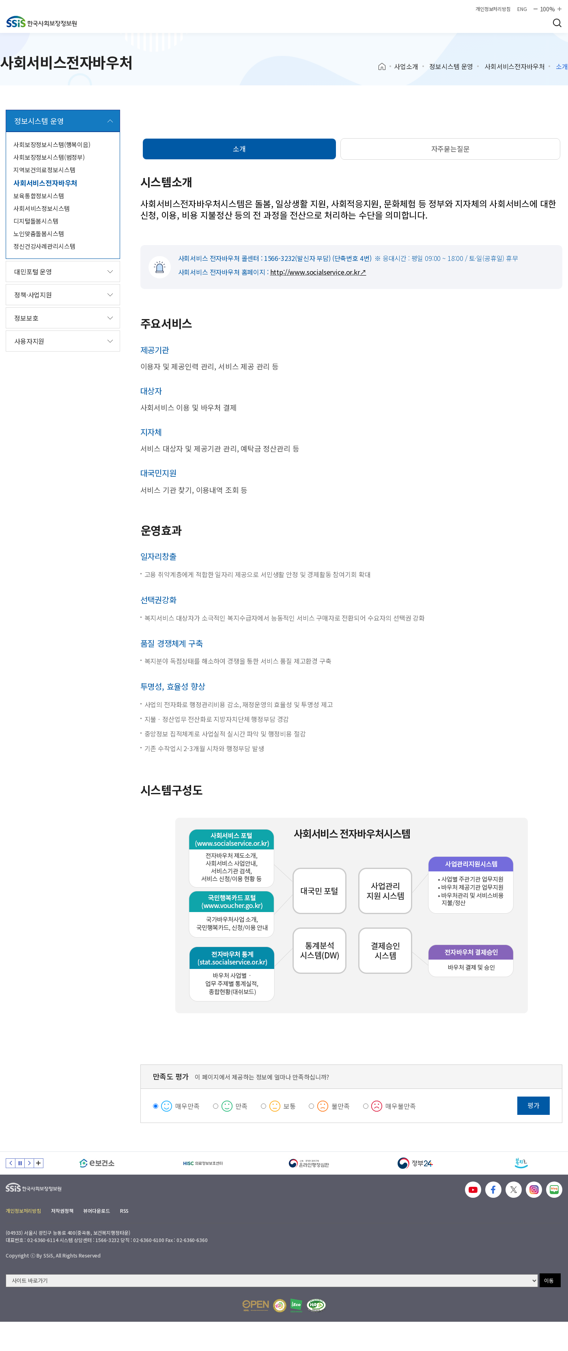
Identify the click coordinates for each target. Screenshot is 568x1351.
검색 (557, 22)
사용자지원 (29, 341)
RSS (124, 1210)
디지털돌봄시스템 (35, 221)
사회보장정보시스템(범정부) (49, 157)
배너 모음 (38, 1163)
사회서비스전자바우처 (514, 66)
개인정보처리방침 (493, 9)
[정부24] (415, 1163)
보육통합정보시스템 (38, 195)
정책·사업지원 (33, 295)
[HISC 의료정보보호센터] (203, 1163)
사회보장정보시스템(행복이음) (51, 144)
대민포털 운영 (33, 271)
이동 (549, 1280)
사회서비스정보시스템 (41, 208)
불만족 (340, 1106)
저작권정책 (62, 1210)
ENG (522, 9)
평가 (533, 1105)
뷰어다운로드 (96, 1210)
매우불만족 (400, 1106)
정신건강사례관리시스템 (44, 246)
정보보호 (26, 318)
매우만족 (187, 1106)
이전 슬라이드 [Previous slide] (10, 1163)
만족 (241, 1106)
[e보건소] (97, 1163)
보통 (290, 1106)
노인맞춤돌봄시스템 (38, 233)
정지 (20, 1163)
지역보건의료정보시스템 (44, 169)
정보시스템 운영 (451, 66)
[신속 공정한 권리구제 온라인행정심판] (309, 1163)
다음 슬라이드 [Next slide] (29, 1163)
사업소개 (406, 66)
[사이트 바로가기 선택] (272, 1280)
